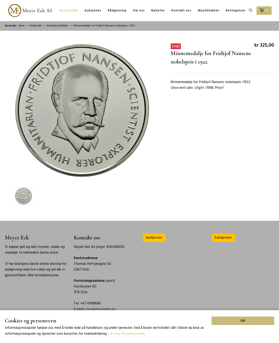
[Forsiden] (30, 10)
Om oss (139, 10)
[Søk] (251, 10)
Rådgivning (117, 10)
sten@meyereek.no (101, 309)
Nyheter (158, 10)
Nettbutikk (68, 10)
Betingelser (236, 10)
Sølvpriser (223, 237)
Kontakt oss (181, 10)
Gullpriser (154, 237)
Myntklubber (208, 10)
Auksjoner (92, 10)
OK (243, 333)
